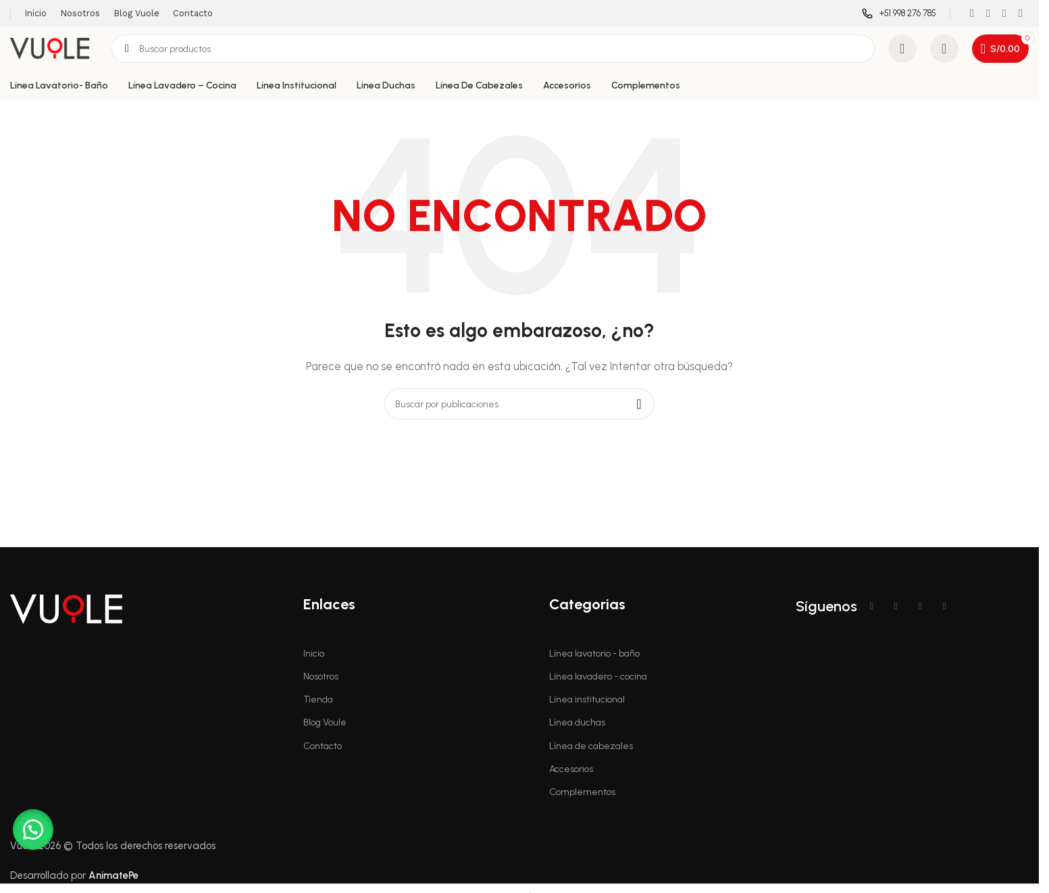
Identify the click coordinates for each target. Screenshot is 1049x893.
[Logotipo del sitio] (54, 48)
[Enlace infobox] (899, 14)
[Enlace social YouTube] (1004, 13)
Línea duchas (577, 722)
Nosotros (320, 676)
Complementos (582, 792)
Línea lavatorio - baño (594, 653)
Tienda (318, 699)
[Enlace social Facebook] (972, 13)
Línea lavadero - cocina (598, 676)
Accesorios (571, 769)
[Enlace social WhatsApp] (1021, 13)
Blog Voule (325, 722)
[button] (34, 829)
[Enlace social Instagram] (988, 13)
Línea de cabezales (591, 746)
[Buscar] (493, 48)
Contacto (322, 746)
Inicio (313, 653)
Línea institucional (587, 699)
